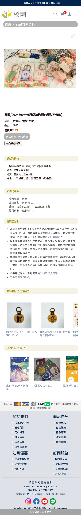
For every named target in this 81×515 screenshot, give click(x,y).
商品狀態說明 (13, 143)
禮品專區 (61, 432)
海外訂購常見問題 (48, 273)
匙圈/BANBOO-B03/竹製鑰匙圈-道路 (55, 333)
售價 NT (9, 130)
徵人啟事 (19, 437)
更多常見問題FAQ (20, 277)
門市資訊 (19, 432)
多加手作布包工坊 (23, 121)
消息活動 (19, 442)
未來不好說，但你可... (17, 387)
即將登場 (61, 442)
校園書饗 (61, 437)
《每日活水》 (62, 464)
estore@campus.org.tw (44, 486)
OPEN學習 (61, 473)
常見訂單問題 (52, 236)
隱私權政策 (21, 447)
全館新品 (61, 422)
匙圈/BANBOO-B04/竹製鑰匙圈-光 (21, 333)
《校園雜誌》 (62, 468)
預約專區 (19, 468)
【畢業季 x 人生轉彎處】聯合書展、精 (40, 3)
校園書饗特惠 (21, 459)
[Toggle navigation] (77, 14)
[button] (55, 14)
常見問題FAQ (22, 422)
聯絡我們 (19, 427)
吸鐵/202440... (43, 385)
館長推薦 (61, 427)
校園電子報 (61, 459)
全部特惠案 (20, 464)
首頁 (8, 24)
